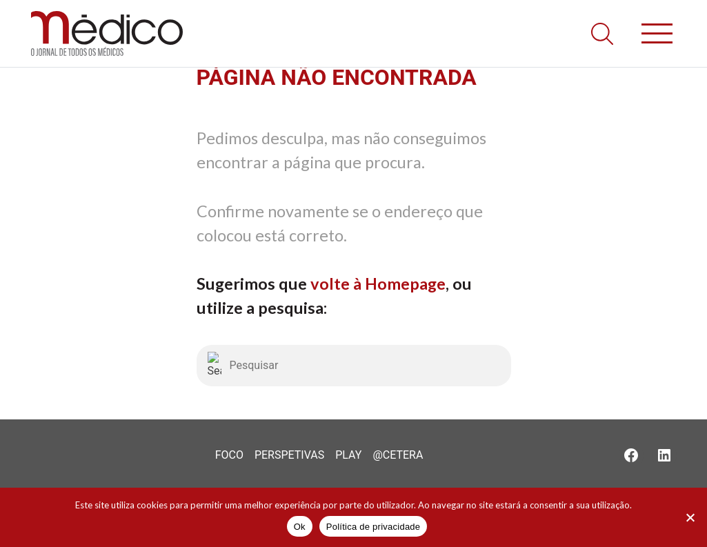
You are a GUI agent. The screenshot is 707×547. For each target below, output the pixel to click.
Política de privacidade (373, 526)
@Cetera (397, 454)
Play (348, 454)
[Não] (690, 517)
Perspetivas (289, 454)
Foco (229, 454)
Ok (300, 526)
